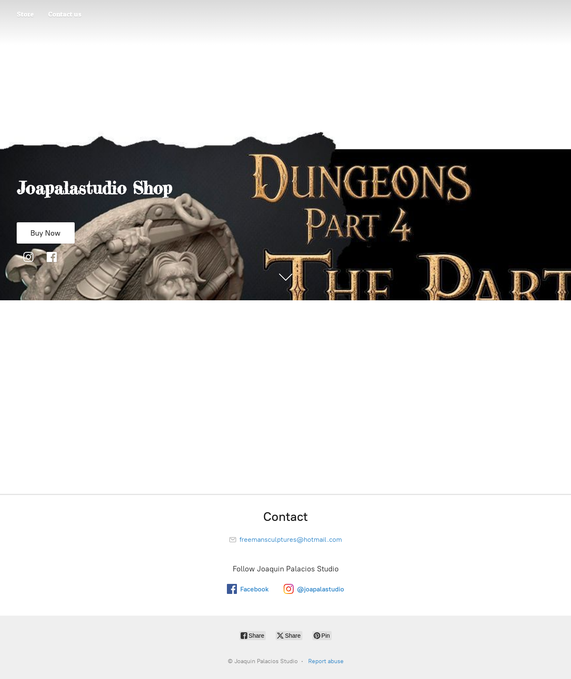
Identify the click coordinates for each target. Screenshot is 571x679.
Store (25, 14)
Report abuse (326, 661)
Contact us (64, 14)
